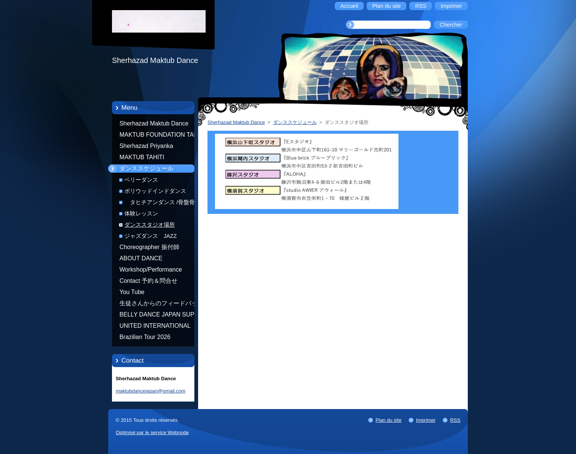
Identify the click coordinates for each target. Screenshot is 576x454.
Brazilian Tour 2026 (144, 337)
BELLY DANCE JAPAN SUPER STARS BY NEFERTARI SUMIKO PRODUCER (161, 315)
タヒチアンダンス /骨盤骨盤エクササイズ (165, 203)
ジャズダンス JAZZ (150, 236)
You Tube (132, 292)
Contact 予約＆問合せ (148, 281)
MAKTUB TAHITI (141, 157)
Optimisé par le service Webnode (152, 432)
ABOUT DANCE (141, 258)
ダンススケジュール (146, 168)
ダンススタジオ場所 (149, 225)
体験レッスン (141, 214)
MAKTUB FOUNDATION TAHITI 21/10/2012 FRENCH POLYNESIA (162, 135)
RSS (455, 420)
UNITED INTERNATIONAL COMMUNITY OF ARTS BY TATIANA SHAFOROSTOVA (156, 327)
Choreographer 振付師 (149, 247)
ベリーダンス (141, 180)
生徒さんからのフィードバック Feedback (161, 304)
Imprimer (426, 420)
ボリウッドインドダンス (155, 191)
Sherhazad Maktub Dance (153, 123)
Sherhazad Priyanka (146, 146)
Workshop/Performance (150, 269)
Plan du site (388, 420)
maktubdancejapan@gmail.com (150, 391)
